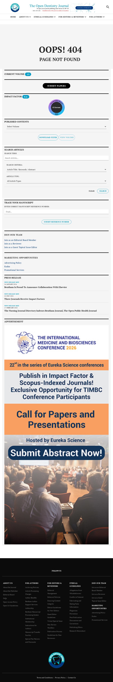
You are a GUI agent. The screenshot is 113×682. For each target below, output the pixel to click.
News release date (11, 282)
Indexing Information (84, 8)
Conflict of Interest (76, 597)
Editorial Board (8, 594)
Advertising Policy (12, 263)
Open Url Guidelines (10, 605)
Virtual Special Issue (54, 620)
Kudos (7, 266)
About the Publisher (10, 591)
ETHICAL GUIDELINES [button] (43, 17)
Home (13, 17)
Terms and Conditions (45, 675)
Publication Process (54, 630)
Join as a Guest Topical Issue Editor (20, 247)
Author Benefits (31, 597)
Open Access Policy (10, 601)
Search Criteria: (15, 165)
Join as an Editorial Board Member (20, 240)
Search (102, 191)
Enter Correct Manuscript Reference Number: (26, 207)
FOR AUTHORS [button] (95, 17)
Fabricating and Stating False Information (75, 603)
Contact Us (72, 675)
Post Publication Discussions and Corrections (76, 619)
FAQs (5, 598)
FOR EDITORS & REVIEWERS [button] (71, 17)
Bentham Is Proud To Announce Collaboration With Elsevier (35, 287)
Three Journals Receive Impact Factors (24, 299)
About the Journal (9, 587)
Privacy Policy (60, 675)
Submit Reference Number (56, 222)
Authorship (29, 607)
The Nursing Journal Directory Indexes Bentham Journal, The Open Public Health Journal (50, 310)
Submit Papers (56, 85)
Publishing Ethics (76, 626)
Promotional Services (14, 270)
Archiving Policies (32, 587)
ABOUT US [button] (24, 17)
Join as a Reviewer (12, 243)
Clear (91, 191)
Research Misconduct (77, 629)
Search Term (10, 154)
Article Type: (13, 177)
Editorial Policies (53, 597)
